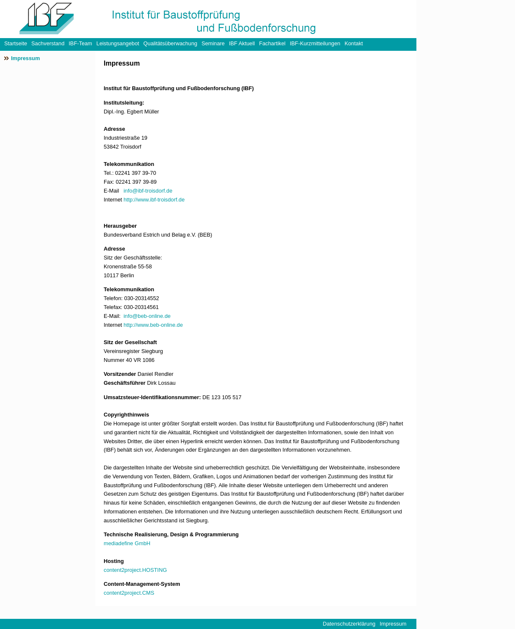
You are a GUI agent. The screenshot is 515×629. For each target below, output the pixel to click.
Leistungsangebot (117, 43)
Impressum (25, 58)
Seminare (213, 43)
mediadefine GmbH (127, 543)
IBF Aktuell (242, 43)
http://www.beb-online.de (153, 325)
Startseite (15, 43)
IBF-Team (80, 43)
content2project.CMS (129, 593)
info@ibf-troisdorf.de (148, 191)
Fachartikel (272, 43)
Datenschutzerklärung (349, 624)
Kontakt (353, 43)
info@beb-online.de (147, 316)
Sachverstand (47, 43)
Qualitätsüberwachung (170, 43)
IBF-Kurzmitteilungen (315, 43)
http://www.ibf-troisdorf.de (154, 199)
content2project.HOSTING (135, 570)
